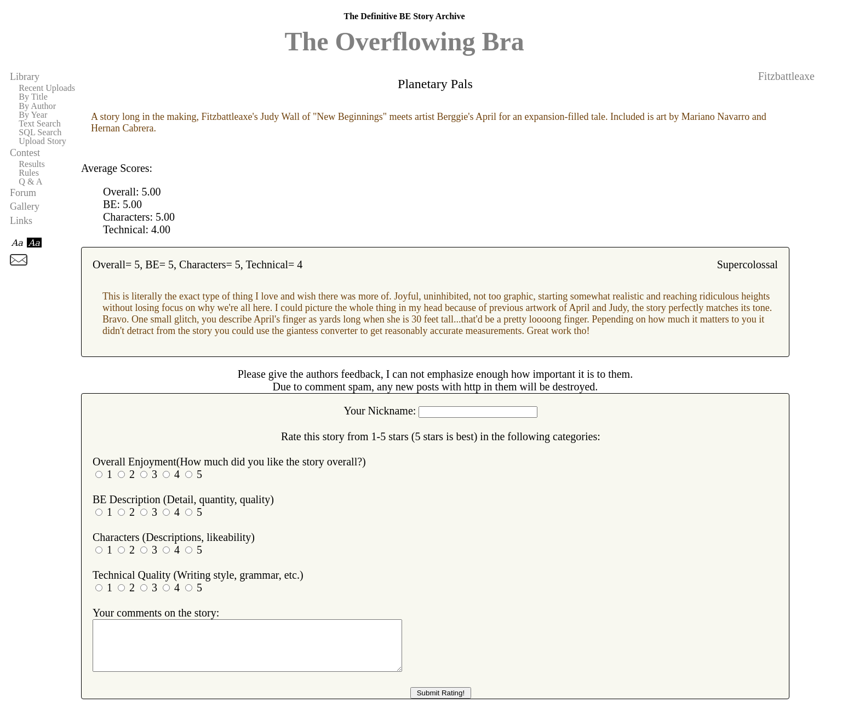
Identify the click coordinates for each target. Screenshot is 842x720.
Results (32, 164)
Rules (29, 173)
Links (21, 220)
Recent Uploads (47, 88)
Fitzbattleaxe (786, 76)
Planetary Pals (435, 84)
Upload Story (42, 141)
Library (24, 76)
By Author (37, 106)
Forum (23, 192)
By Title (33, 97)
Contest (25, 152)
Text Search (40, 124)
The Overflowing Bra (404, 41)
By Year (33, 115)
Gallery (24, 206)
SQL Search (40, 132)
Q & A (30, 182)
